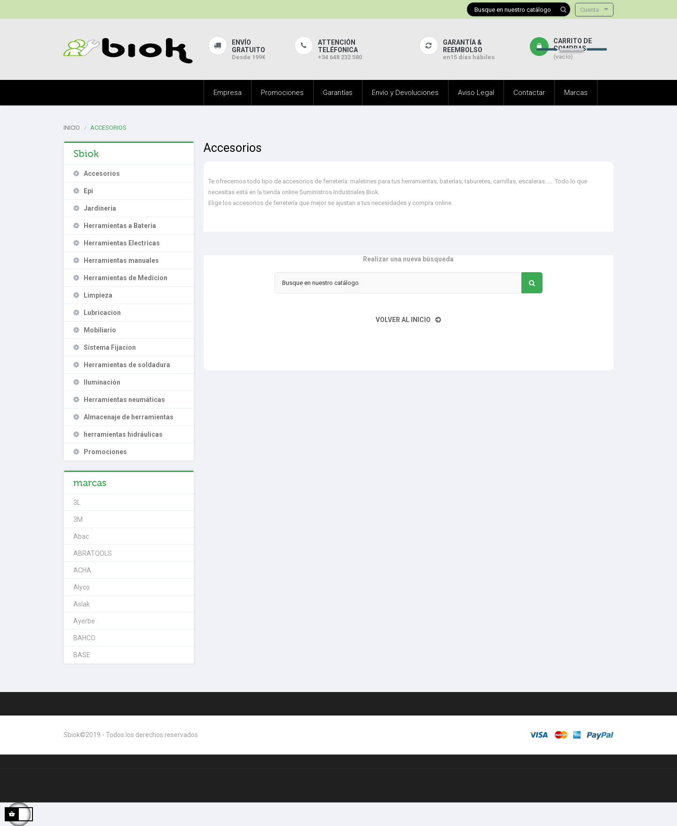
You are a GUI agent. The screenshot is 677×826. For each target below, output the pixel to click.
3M (78, 519)
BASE (81, 655)
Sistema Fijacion (110, 347)
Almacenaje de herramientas (128, 417)
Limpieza (98, 295)
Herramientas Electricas (122, 243)
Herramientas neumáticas (124, 399)
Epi (88, 191)
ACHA (82, 570)
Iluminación (102, 382)
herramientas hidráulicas (123, 434)
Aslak (81, 604)
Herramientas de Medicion (125, 278)
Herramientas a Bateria (120, 225)
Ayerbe (84, 621)
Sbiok (86, 153)
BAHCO (84, 638)
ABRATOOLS (92, 553)
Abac (81, 536)
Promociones (105, 452)
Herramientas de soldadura (127, 365)
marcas (90, 482)
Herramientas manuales (121, 260)
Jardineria (100, 208)
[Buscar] (518, 9)
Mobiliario (100, 330)
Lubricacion (102, 312)
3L (76, 502)
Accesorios (102, 173)
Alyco (81, 587)
